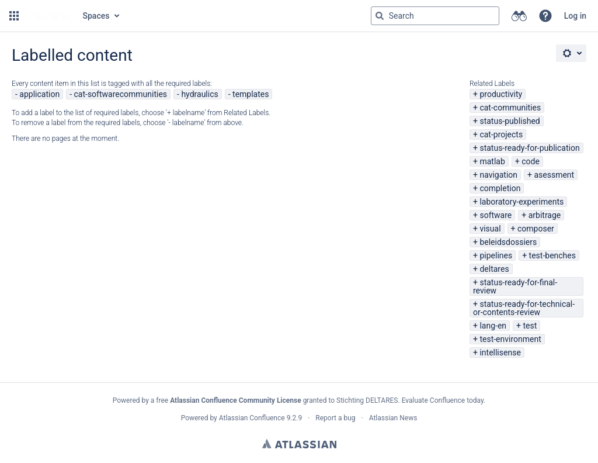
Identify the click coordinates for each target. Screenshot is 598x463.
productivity (500, 94)
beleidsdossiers (508, 242)
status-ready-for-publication (529, 148)
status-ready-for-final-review (515, 286)
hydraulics (199, 94)
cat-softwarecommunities (120, 94)
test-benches (552, 255)
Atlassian (299, 443)
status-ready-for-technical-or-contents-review (524, 308)
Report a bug (335, 418)
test (530, 325)
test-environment (510, 339)
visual (489, 228)
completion (499, 188)
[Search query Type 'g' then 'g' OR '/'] (435, 15)
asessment (554, 174)
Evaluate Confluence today (443, 400)
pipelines (495, 255)
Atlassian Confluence (252, 418)
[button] (14, 15)
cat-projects (501, 134)
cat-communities (510, 107)
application (39, 94)
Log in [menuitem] (575, 15)
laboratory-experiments (521, 201)
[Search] (379, 15)
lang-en (492, 325)
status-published (509, 121)
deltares (494, 269)
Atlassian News (393, 418)
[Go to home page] (49, 15)
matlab (492, 161)
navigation (498, 174)
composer (535, 228)
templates (250, 94)
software (495, 215)
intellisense (499, 352)
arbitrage (545, 215)
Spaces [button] (96, 15)
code (530, 161)
